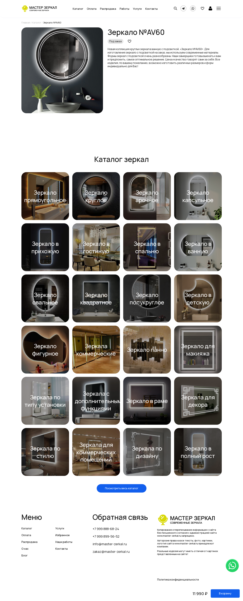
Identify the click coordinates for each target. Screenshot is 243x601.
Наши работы (63, 542)
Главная (25, 22)
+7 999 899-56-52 (106, 536)
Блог (24, 555)
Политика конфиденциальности (178, 579)
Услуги (137, 9)
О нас (25, 548)
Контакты (151, 9)
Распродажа (108, 9)
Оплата (91, 9)
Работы (124, 9)
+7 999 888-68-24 (106, 529)
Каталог (78, 9)
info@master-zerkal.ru (110, 544)
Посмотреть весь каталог (121, 488)
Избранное (62, 535)
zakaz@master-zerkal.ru (111, 551)
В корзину (225, 593)
